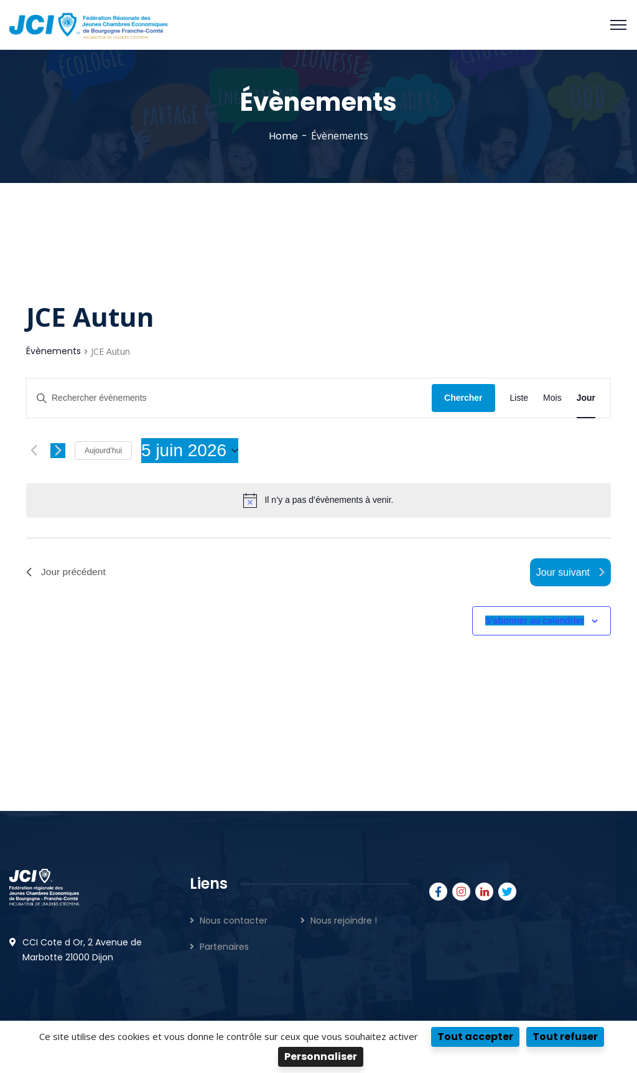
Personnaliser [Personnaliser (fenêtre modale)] (320, 1056)
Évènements (53, 351)
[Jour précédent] (33, 450)
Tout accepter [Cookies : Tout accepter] (475, 1036)
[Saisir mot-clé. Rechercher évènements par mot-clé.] (229, 398)
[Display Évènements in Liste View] (519, 398)
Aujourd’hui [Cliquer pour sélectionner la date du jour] (103, 450)
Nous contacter (233, 920)
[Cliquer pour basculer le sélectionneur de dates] (189, 450)
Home (283, 136)
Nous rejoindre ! (343, 920)
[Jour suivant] (57, 450)
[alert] (328, 500)
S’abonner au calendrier (535, 621)
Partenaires (224, 946)
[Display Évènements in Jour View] (586, 398)
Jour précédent (67, 572)
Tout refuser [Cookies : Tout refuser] (565, 1036)
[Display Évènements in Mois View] (552, 398)
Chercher (463, 398)
